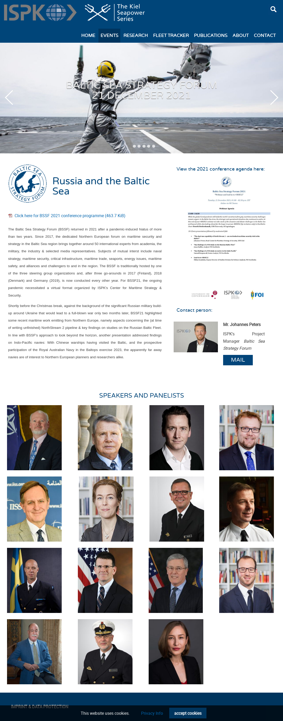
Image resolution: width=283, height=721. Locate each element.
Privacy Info (152, 713)
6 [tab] (153, 146)
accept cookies (188, 713)
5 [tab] (148, 146)
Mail (238, 360)
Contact (265, 36)
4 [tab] (144, 146)
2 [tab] (134, 146)
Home (88, 36)
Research (135, 36)
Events (109, 36)
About (240, 36)
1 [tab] (129, 146)
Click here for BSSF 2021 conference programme (70, 215)
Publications (210, 36)
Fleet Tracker (171, 36)
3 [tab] (139, 146)
